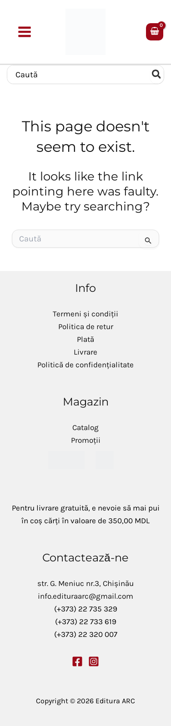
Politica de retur (85, 326)
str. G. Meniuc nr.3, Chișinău (85, 583)
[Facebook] (77, 661)
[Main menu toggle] (25, 32)
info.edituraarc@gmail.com (85, 596)
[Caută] (157, 74)
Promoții (86, 440)
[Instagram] (93, 661)
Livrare (85, 351)
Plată (85, 339)
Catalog (85, 427)
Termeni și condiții (85, 313)
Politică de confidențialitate (85, 364)
